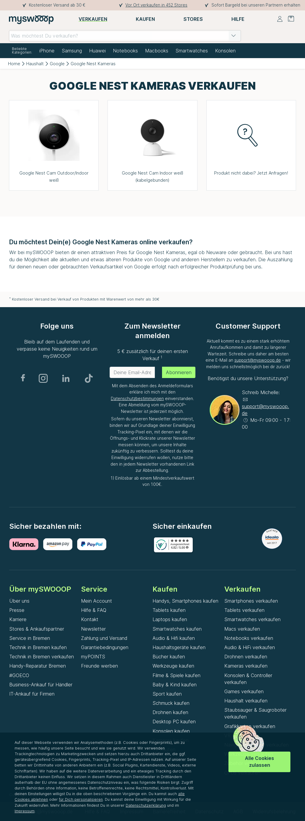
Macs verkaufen (242, 629)
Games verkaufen (244, 691)
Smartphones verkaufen (251, 601)
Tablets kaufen (169, 610)
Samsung (72, 51)
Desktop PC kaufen (174, 721)
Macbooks (156, 51)
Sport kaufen (167, 694)
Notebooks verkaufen (248, 638)
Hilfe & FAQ (93, 610)
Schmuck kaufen (170, 703)
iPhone (47, 51)
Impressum (25, 811)
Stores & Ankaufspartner (36, 629)
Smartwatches (191, 51)
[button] (233, 35)
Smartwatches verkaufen (252, 619)
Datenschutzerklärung (146, 805)
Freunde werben (99, 666)
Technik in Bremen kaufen (38, 647)
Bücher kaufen (168, 657)
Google (57, 63)
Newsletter (93, 629)
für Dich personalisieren (81, 799)
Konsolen (225, 51)
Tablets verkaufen (244, 610)
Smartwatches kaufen (177, 629)
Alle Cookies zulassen (259, 761)
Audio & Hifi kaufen (173, 638)
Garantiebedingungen (104, 647)
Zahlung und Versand (104, 638)
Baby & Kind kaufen (174, 685)
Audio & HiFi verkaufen (249, 647)
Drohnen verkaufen (245, 657)
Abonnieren (179, 372)
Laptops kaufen (169, 619)
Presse (16, 610)
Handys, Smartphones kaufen (185, 601)
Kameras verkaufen (245, 666)
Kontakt (89, 619)
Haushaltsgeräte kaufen (179, 647)
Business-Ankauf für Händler (40, 685)
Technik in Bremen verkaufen (41, 657)
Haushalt (35, 63)
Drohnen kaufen (170, 712)
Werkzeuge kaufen (173, 666)
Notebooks (125, 51)
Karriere (18, 619)
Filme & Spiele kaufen (176, 675)
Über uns (19, 601)
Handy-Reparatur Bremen (37, 666)
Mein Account (96, 601)
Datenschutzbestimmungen (137, 398)
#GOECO (19, 675)
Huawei (97, 51)
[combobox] (125, 35)
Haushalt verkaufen (245, 701)
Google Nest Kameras (93, 63)
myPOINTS (93, 657)
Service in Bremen (29, 638)
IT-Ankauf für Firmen (32, 694)
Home (14, 63)
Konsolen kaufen (171, 731)
